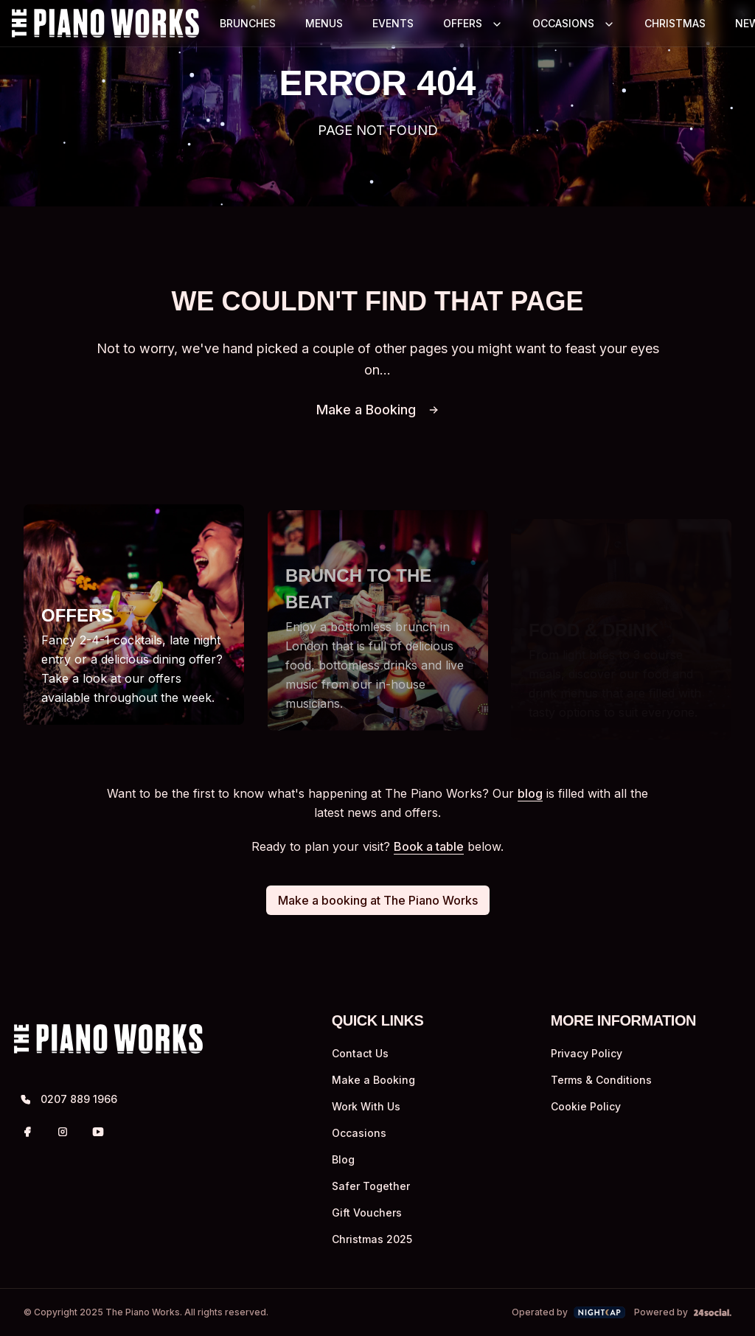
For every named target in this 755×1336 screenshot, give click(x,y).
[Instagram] (62, 1137)
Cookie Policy (586, 1112)
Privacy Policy (586, 1059)
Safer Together (371, 1192)
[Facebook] (27, 1137)
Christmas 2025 (372, 1245)
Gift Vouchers (367, 1218)
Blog (343, 1165)
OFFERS (462, 23)
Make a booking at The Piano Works (378, 906)
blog (530, 799)
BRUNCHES (248, 23)
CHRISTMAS (675, 23)
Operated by (569, 1318)
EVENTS (393, 23)
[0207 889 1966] (132, 1105)
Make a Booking (377, 409)
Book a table (429, 852)
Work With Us (366, 1112)
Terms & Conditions (601, 1085)
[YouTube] (98, 1137)
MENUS (324, 23)
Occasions (359, 1139)
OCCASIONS (563, 23)
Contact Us (360, 1059)
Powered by (682, 1317)
